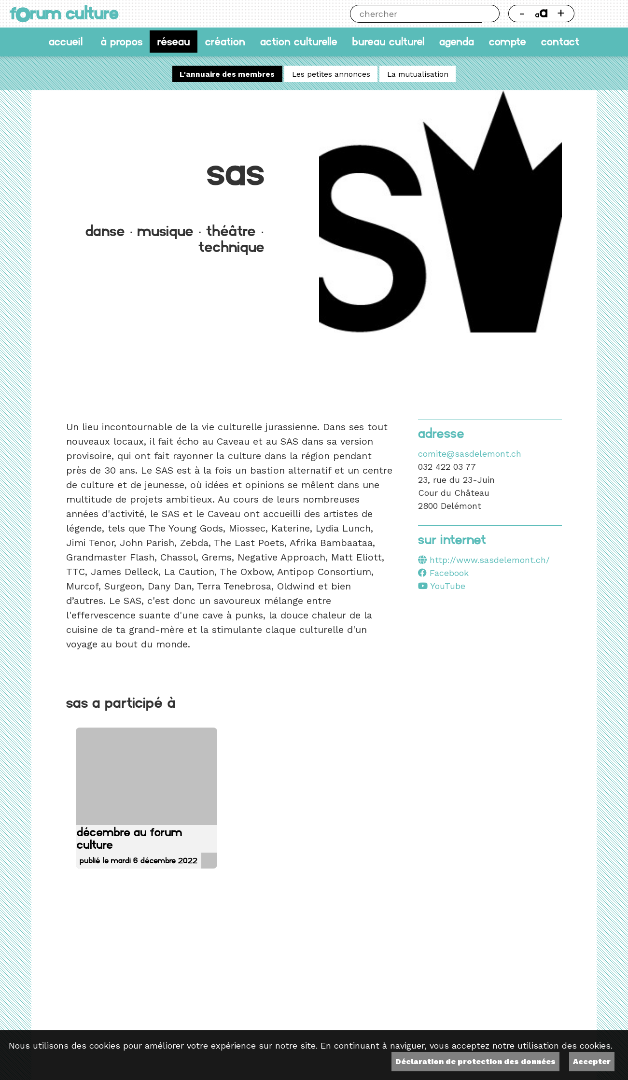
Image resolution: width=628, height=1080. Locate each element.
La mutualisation (417, 74)
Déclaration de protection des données (475, 1061)
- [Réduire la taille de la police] (522, 13)
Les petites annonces (331, 74)
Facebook (443, 573)
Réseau (173, 41)
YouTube (441, 586)
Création (225, 41)
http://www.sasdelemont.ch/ (490, 560)
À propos (121, 41)
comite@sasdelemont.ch (469, 454)
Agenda (456, 41)
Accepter (592, 1061)
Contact (560, 41)
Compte (507, 41)
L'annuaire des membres (227, 74)
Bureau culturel (388, 41)
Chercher (491, 13)
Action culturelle (298, 41)
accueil (66, 41)
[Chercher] (416, 14)
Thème (600, 13)
